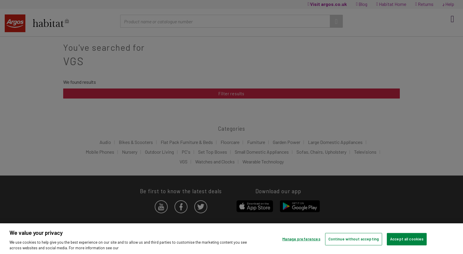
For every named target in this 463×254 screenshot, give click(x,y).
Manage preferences (301, 239)
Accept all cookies (406, 239)
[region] (231, 238)
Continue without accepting (353, 239)
